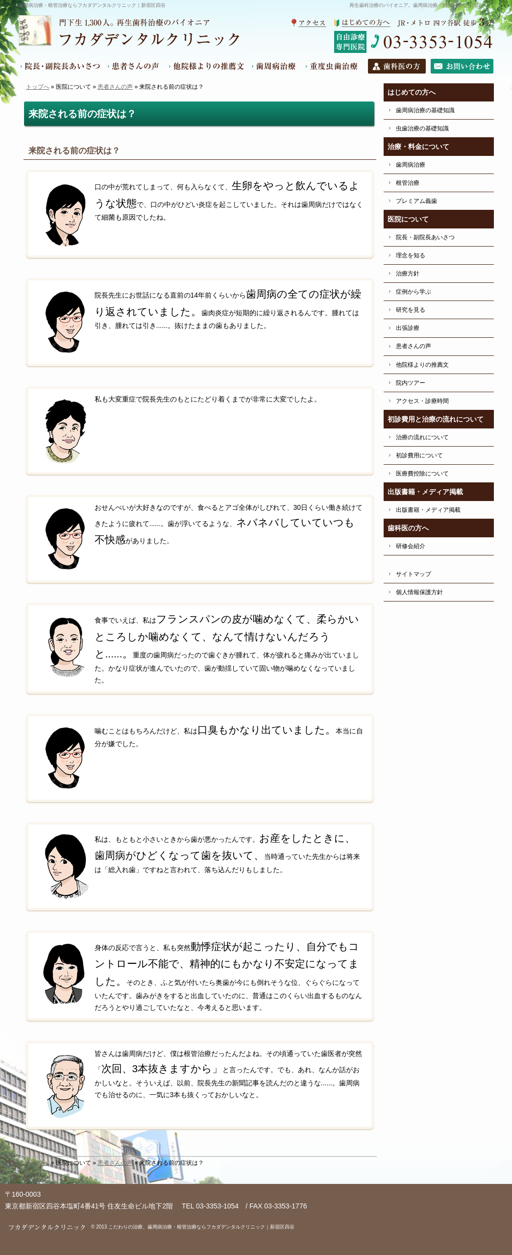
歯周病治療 (410, 164)
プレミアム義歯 (416, 201)
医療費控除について (422, 473)
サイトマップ (413, 574)
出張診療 (407, 328)
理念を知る (410, 255)
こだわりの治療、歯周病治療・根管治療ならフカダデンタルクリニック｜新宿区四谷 (201, 1227)
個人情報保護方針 (419, 592)
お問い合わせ (460, 66)
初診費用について (419, 455)
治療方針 (407, 273)
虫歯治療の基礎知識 (422, 128)
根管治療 (407, 182)
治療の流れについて (422, 437)
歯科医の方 (394, 66)
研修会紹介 (410, 546)
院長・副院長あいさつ (425, 237)
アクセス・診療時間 (422, 401)
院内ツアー (410, 382)
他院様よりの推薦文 (422, 364)
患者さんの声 (115, 86)
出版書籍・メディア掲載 (428, 509)
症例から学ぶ (413, 291)
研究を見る (410, 309)
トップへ (37, 86)
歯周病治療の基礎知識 (425, 110)
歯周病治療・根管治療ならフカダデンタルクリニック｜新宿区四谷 (92, 5)
